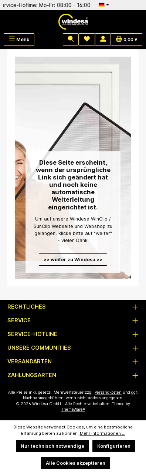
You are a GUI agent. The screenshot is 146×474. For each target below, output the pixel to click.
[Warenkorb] (126, 39)
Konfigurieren (113, 446)
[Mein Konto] (103, 39)
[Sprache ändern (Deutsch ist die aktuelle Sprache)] (104, 5)
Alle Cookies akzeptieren (75, 463)
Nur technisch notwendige (52, 446)
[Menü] (19, 39)
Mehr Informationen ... (102, 433)
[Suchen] (71, 39)
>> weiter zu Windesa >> (73, 259)
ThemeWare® (73, 409)
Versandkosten (108, 392)
